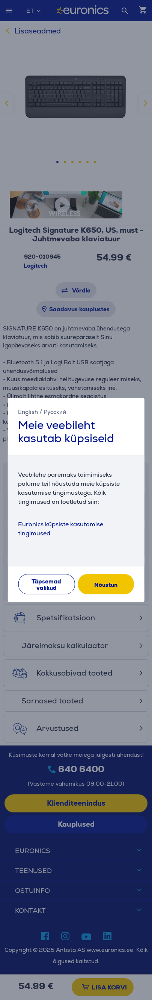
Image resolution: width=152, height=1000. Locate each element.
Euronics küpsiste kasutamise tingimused (60, 528)
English (28, 411)
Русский (55, 411)
